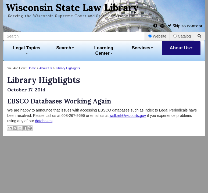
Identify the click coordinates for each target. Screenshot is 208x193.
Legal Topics (26, 49)
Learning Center (103, 50)
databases (44, 121)
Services (142, 47)
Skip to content (185, 25)
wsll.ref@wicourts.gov (128, 115)
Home (31, 68)
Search (65, 47)
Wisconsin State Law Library (72, 7)
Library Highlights (68, 68)
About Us (181, 47)
